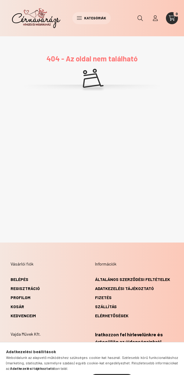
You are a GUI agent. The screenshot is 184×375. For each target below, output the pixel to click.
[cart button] (172, 18)
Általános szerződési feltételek (132, 279)
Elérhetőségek (111, 315)
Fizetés (103, 297)
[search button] (140, 18)
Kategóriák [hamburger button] (91, 18)
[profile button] (155, 18)
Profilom (20, 297)
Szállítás (106, 306)
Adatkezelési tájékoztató (124, 288)
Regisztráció (25, 288)
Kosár (17, 306)
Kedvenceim (23, 315)
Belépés (19, 279)
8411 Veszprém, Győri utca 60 (49, 349)
